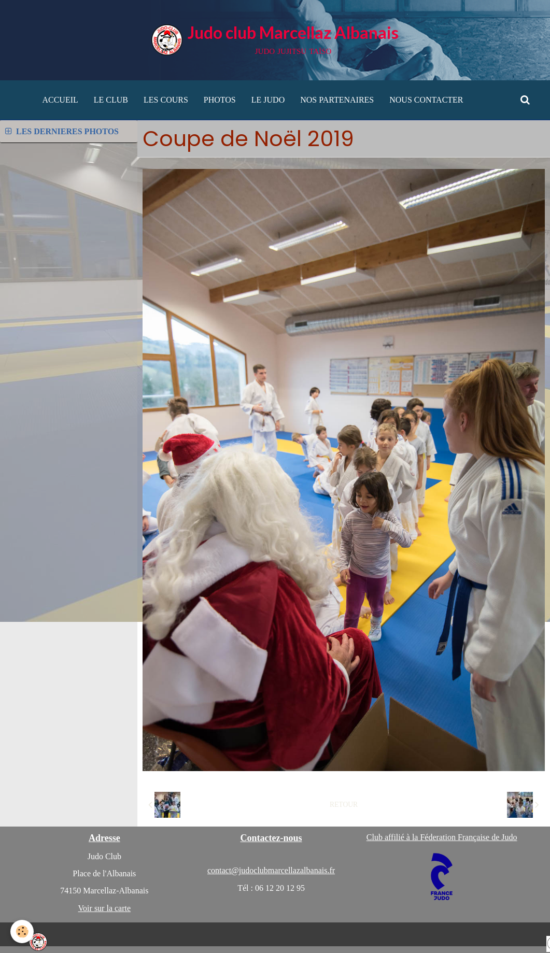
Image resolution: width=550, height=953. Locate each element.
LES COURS (166, 99)
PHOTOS (220, 99)
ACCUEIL (60, 99)
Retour (344, 804)
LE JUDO (268, 99)
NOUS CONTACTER (426, 99)
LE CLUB (111, 99)
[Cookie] (22, 931)
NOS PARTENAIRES (337, 99)
